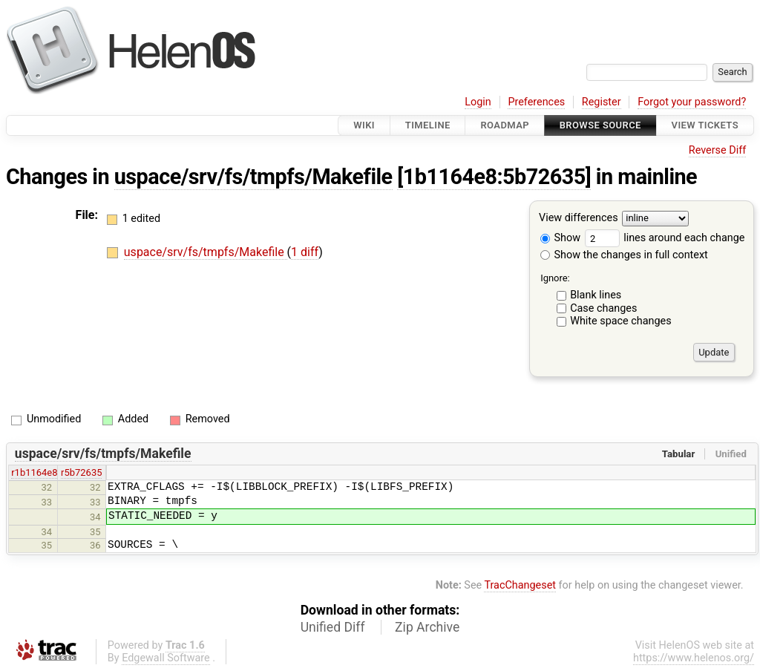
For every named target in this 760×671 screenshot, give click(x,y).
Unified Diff (333, 627)
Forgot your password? (692, 102)
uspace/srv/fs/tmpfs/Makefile (253, 176)
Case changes (603, 308)
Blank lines (595, 295)
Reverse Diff (717, 150)
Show (560, 238)
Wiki (364, 125)
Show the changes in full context (624, 255)
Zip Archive (427, 627)
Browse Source (600, 125)
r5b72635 (81, 472)
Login (478, 102)
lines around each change (665, 238)
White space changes (621, 321)
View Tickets (705, 125)
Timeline (428, 125)
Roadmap (504, 125)
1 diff (304, 252)
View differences (578, 218)
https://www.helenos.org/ (693, 658)
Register (601, 102)
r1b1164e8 (34, 472)
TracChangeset (520, 585)
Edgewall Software (166, 658)
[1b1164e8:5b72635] (494, 176)
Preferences (536, 102)
